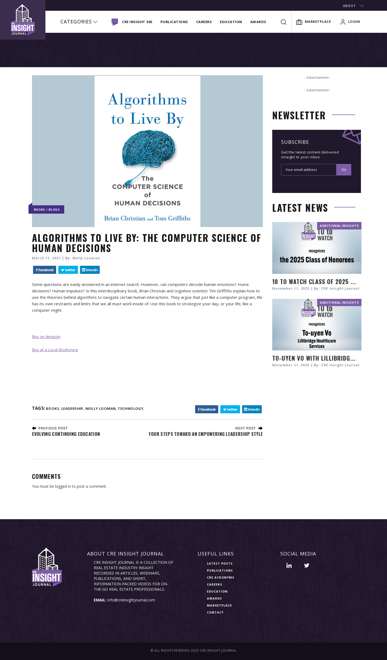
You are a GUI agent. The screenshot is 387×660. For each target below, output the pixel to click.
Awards (258, 21)
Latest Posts (220, 563)
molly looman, (101, 408)
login (350, 21)
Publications (174, 21)
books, (53, 408)
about (349, 5)
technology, (131, 408)
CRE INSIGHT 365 (137, 21)
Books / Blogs (47, 209)
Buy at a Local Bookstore (55, 349)
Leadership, (72, 408)
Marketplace (313, 21)
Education (231, 21)
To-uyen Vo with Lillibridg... (314, 358)
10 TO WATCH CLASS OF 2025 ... (314, 281)
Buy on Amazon (46, 336)
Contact (215, 612)
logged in (63, 486)
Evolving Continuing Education (66, 434)
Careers (204, 21)
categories (76, 21)
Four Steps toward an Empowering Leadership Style (206, 434)
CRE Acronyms (220, 577)
